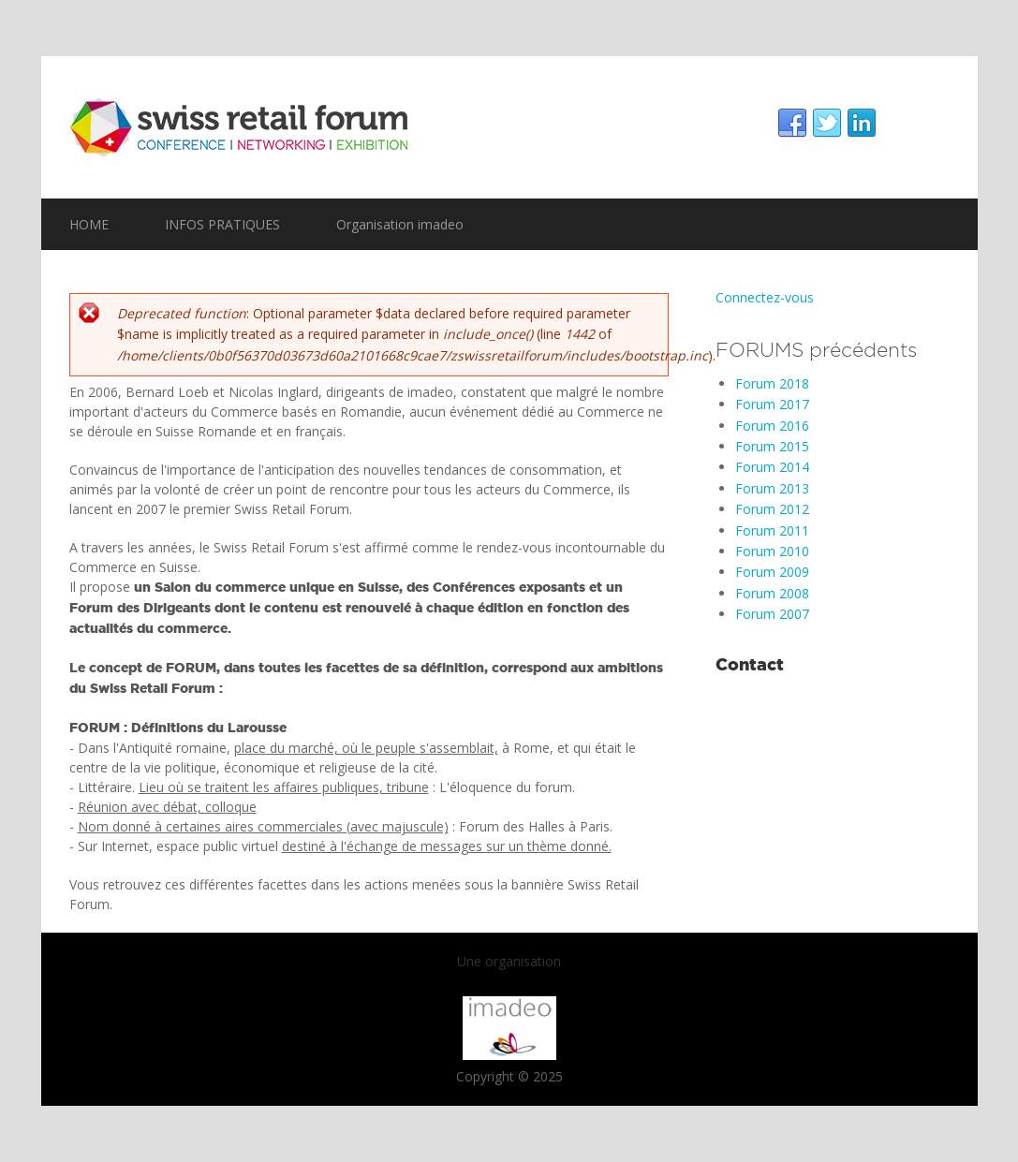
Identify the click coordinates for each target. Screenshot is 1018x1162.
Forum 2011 (772, 530)
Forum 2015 (772, 446)
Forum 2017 (772, 404)
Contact (750, 664)
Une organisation (509, 961)
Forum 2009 (772, 572)
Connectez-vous (765, 297)
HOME (89, 224)
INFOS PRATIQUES (222, 224)
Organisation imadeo (400, 224)
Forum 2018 (772, 383)
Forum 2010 (772, 551)
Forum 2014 (772, 467)
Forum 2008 (772, 593)
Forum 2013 (772, 488)
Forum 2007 (772, 614)
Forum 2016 (772, 425)
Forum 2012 (772, 509)
